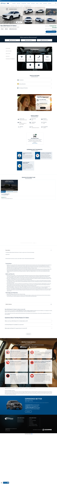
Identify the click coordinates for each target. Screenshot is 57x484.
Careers (55, 0)
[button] (48, 0)
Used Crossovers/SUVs (32, 420)
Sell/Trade (33, 3)
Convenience (20, 80)
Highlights (8, 56)
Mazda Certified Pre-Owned (33, 425)
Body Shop (45, 3)
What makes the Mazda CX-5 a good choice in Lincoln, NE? (16, 328)
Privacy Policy (6, 430)
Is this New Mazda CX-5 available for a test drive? (14, 324)
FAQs (9, 430)
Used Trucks (31, 421)
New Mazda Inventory (20, 420)
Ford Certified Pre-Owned (33, 424)
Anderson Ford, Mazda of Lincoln (13, 428)
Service (41, 3)
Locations (49, 3)
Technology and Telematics (22, 88)
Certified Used (23, 3)
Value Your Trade (12, 40)
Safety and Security (21, 84)
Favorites (6, 482)
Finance (37, 3)
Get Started (43, 107)
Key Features (8, 48)
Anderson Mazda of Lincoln (5, 0)
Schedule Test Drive (44, 40)
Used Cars (30, 419)
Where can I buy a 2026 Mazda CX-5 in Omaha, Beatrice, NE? (16, 320)
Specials (28, 3)
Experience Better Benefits (10, 58)
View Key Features (34, 143)
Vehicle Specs (8, 53)
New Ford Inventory (20, 419)
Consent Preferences (1, 483)
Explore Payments (28, 40)
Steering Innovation (40, 429)
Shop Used (18, 3)
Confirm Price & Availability (51, 31)
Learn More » (28, 411)
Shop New (14, 3)
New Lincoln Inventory (20, 421)
